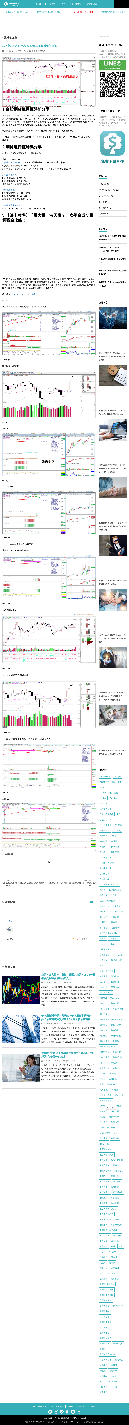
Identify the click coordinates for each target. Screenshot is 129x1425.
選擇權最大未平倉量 (11, 205)
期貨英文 (117, 1052)
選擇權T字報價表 (107, 1284)
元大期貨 (117, 830)
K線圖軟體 (104, 781)
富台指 (114, 922)
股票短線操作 (117, 1224)
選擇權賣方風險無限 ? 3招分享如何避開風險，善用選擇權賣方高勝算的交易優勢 (113, 526)
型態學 (114, 895)
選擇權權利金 (105, 1327)
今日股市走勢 (105, 825)
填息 (102, 900)
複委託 (103, 1251)
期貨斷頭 (104, 1035)
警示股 (114, 1257)
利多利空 (115, 836)
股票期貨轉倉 (105, 1219)
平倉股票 (104, 960)
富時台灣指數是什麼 (108, 933)
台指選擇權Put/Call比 (109, 884)
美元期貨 (111, 1127)
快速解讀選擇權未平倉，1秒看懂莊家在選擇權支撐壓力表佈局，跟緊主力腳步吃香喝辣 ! (112, 468)
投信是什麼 (114, 981)
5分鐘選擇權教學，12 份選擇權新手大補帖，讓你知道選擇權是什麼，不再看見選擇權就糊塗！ (112, 696)
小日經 (112, 944)
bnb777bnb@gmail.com (76, 1422)
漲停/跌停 (104, 1089)
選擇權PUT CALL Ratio (12, 162)
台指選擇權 (104, 879)
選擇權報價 (104, 1305)
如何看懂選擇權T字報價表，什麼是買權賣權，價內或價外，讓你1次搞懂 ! (112, 356)
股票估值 (117, 1165)
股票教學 (102, 184)
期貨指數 (104, 1030)
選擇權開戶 (104, 1349)
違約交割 (115, 1278)
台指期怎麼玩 (105, 857)
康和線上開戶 (70, 1061)
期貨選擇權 (118, 1057)
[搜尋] (124, 36)
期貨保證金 (118, 1008)
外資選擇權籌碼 (9, 175)
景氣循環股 (116, 987)
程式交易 (104, 1122)
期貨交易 (30, 51)
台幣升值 (115, 846)
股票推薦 (104, 1197)
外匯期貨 (117, 906)
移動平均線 (114, 1116)
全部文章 (102, 195)
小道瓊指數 (104, 954)
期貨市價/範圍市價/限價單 (111, 1019)
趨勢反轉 (104, 1268)
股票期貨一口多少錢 (108, 1208)
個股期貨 (119, 825)
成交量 (103, 981)
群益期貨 (115, 1138)
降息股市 (113, 1370)
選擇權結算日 (105, 1338)
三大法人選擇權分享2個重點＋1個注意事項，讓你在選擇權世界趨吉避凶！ (112, 638)
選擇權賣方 (118, 1343)
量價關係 (119, 1359)
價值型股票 (104, 830)
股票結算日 (104, 1235)
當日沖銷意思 (105, 1100)
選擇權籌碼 (92, 4)
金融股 (114, 1365)
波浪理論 (113, 1073)
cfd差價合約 (105, 776)
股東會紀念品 (105, 1149)
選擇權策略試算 (76, 4)
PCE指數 (113, 798)
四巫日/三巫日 (115, 890)
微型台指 (104, 965)
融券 (113, 1246)
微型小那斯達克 (106, 971)
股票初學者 (104, 1181)
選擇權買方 (104, 1343)
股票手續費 (118, 1192)
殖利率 (103, 1073)
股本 (109, 1143)
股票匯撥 (117, 1181)
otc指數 (103, 798)
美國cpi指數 (105, 1133)
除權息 (115, 1376)
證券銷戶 (113, 1251)
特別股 (115, 1089)
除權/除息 (104, 1376)
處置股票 (104, 1246)
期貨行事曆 (104, 1057)
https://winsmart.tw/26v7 (23, 294)
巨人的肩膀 (118, 954)
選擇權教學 (103, 201)
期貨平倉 (104, 1025)
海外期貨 (113, 1079)
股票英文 (70, 982)
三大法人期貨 (105, 809)
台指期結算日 (105, 873)
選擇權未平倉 (105, 1322)
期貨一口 (104, 1003)
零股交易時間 (113, 1381)
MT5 (102, 787)
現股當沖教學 (105, 1095)
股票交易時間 (117, 1160)
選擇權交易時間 (106, 1295)
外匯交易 (111, 900)
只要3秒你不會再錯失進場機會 (113, 12)
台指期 (103, 852)
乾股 (119, 814)
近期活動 (51, 4)
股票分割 (115, 1176)
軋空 (102, 1273)
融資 (121, 1246)
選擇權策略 (103, 207)
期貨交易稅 (104, 1008)
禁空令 (103, 1116)
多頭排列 (119, 911)
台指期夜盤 (114, 852)
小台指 (103, 944)
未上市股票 (104, 1068)
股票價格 (119, 1170)
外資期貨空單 (105, 911)
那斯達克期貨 (105, 1359)
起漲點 (112, 1262)
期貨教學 (102, 213)
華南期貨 (70, 1023)
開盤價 (103, 1370)
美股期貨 (104, 1138)
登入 (9, 921)
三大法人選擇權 (106, 814)
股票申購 (104, 1224)
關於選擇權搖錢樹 (39, 1406)
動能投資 (104, 841)
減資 (102, 1084)
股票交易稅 (104, 1165)
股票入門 (104, 1176)
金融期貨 (104, 1365)
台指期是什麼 (105, 868)
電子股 (114, 1386)
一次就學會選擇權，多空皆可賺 (80, 12)
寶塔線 (103, 938)
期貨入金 (104, 1014)
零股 (102, 1381)
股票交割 (104, 1160)
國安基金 (104, 895)
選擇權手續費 (105, 1311)
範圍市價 (115, 1122)
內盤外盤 (104, 836)
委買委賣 (115, 917)
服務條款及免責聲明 (76, 1406)
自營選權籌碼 (8, 190)
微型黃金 (115, 976)
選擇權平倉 (118, 1305)
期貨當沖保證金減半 (108, 1046)
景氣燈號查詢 (105, 992)
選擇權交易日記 (39, 51)
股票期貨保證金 (106, 1214)
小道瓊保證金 (105, 949)
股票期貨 (115, 1203)
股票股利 (117, 1235)
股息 (102, 1143)
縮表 (102, 1127)
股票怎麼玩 (116, 1187)
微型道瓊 (104, 976)
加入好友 (110, 1107)
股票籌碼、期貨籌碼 (108, 1230)
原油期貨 (104, 846)
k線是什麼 (116, 781)
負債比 (103, 1262)
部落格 (62, 4)
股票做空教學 (105, 1170)
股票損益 (115, 1197)
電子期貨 (104, 1386)
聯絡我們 (93, 1406)
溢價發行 (111, 1084)
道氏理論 (104, 1278)
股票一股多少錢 (106, 1154)
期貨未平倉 (104, 1041)
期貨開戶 (104, 1062)
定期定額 (104, 922)
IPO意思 (117, 776)
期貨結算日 (104, 1052)
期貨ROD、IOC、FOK (109, 998)
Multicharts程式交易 (109, 792)
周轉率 (103, 890)
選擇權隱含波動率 (107, 1354)
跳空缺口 (115, 1268)
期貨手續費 (116, 1025)
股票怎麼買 (104, 1192)
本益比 (116, 1068)
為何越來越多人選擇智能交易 (16, 12)
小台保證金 (114, 938)
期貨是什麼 (116, 1035)
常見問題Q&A (57, 1406)
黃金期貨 (104, 1392)
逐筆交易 (111, 1273)
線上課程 (39, 4)
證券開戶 (104, 1257)
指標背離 (104, 987)
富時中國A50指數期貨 (109, 927)
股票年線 (104, 1187)
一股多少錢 (104, 803)
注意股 (103, 1079)
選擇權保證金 (105, 1300)
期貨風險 (115, 1062)
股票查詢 (119, 1219)
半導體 (114, 841)
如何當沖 (104, 917)
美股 (116, 1133)
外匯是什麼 (104, 906)
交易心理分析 (105, 819)
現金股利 (119, 1095)
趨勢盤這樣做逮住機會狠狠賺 (48, 12)
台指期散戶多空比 (107, 863)
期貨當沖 (117, 1041)
